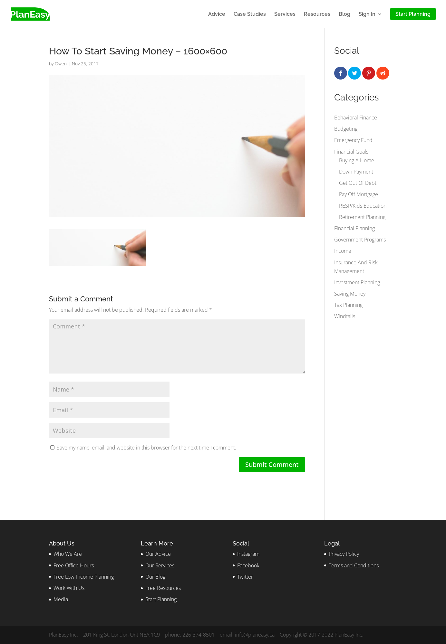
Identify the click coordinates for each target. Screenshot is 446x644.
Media (60, 599)
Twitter (245, 576)
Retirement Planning (362, 217)
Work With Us (68, 588)
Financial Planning (354, 228)
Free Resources (163, 588)
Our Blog (155, 576)
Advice (216, 14)
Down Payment (356, 171)
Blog (344, 14)
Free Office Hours (73, 565)
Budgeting (345, 128)
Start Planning (161, 599)
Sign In (367, 14)
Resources (317, 14)
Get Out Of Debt (357, 182)
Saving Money (349, 293)
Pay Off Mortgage (358, 194)
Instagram (248, 553)
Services (285, 14)
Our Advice (158, 553)
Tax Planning (348, 304)
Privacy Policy (344, 553)
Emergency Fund (353, 140)
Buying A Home (356, 160)
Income (342, 250)
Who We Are (67, 553)
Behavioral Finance (355, 117)
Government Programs (360, 239)
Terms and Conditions (354, 565)
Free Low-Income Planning (83, 576)
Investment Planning (357, 282)
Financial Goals (351, 151)
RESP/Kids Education (362, 205)
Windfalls (344, 316)
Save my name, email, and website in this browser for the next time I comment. (146, 447)
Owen (61, 64)
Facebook (248, 565)
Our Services (159, 565)
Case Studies (250, 14)
